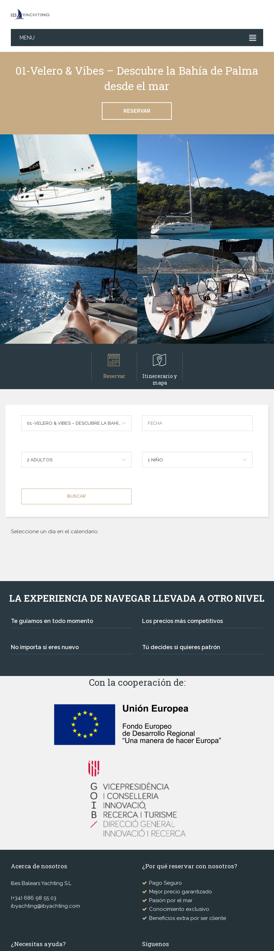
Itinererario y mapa (160, 367)
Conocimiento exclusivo (179, 909)
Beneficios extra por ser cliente (187, 918)
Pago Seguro (165, 883)
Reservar (137, 111)
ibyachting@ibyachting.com (45, 906)
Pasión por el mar (170, 900)
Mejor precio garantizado (180, 892)
